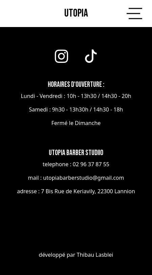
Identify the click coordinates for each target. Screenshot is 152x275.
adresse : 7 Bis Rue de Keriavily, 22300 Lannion (76, 191)
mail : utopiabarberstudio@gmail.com (76, 177)
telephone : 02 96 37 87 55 (76, 164)
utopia (76, 13)
